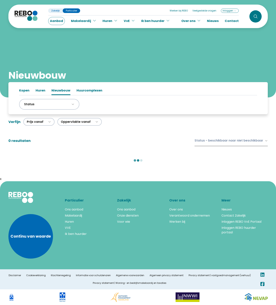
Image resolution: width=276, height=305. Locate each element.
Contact (232, 21)
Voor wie (123, 221)
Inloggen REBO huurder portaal (238, 230)
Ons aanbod (74, 209)
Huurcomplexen (89, 90)
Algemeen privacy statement (166, 275)
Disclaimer (15, 275)
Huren (40, 90)
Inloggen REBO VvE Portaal (241, 221)
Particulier (71, 10)
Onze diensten (128, 215)
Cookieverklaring (36, 275)
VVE (68, 228)
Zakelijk (55, 10)
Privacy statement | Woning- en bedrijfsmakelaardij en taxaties (129, 283)
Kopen (24, 90)
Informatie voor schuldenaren (93, 275)
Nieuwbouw (60, 90)
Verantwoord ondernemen (189, 215)
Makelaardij (73, 215)
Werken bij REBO (179, 10)
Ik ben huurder (76, 234)
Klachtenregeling (61, 275)
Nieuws (213, 21)
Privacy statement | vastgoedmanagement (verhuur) (220, 275)
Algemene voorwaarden (130, 275)
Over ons (176, 209)
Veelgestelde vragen (204, 10)
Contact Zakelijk (233, 215)
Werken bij (177, 221)
